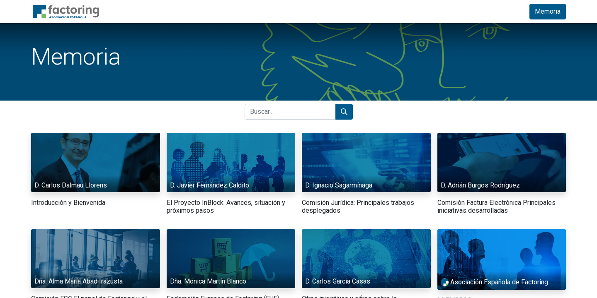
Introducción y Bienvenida (68, 203)
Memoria (548, 11)
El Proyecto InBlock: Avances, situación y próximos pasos (226, 206)
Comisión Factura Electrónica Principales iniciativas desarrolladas (496, 206)
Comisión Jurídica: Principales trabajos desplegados (358, 206)
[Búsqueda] (344, 112)
